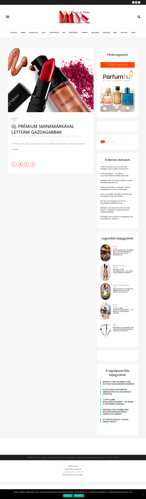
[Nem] (143, 494)
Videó (133, 33)
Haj (64, 33)
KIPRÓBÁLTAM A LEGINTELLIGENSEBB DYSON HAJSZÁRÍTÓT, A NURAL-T (116, 218)
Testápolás (54, 33)
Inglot (53, 136)
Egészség (106, 33)
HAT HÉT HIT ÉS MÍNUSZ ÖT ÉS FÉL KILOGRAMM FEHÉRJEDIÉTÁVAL (113, 202)
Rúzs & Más (21, 136)
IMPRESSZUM (73, 466)
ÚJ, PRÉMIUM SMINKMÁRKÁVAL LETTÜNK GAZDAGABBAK (42, 129)
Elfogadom (67, 495)
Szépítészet (73, 33)
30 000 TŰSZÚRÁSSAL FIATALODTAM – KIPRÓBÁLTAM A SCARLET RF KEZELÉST (114, 168)
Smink (23, 33)
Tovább (15, 149)
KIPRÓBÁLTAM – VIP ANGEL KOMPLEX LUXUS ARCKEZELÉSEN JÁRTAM (116, 181)
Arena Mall (32, 136)
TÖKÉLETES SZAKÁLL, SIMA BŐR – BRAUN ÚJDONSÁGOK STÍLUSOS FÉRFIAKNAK (115, 188)
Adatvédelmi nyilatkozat (73, 469)
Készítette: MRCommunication (73, 475)
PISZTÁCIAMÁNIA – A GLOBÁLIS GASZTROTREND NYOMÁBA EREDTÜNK (114, 175)
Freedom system (43, 136)
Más (115, 33)
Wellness (95, 33)
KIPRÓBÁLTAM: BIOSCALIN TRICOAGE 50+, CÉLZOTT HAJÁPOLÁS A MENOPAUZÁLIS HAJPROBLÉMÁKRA (115, 210)
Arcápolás (34, 33)
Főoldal (13, 33)
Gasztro (124, 33)
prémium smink (63, 136)
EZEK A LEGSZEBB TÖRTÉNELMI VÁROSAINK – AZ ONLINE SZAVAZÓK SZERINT (116, 195)
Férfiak (84, 33)
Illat (44, 33)
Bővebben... (79, 495)
